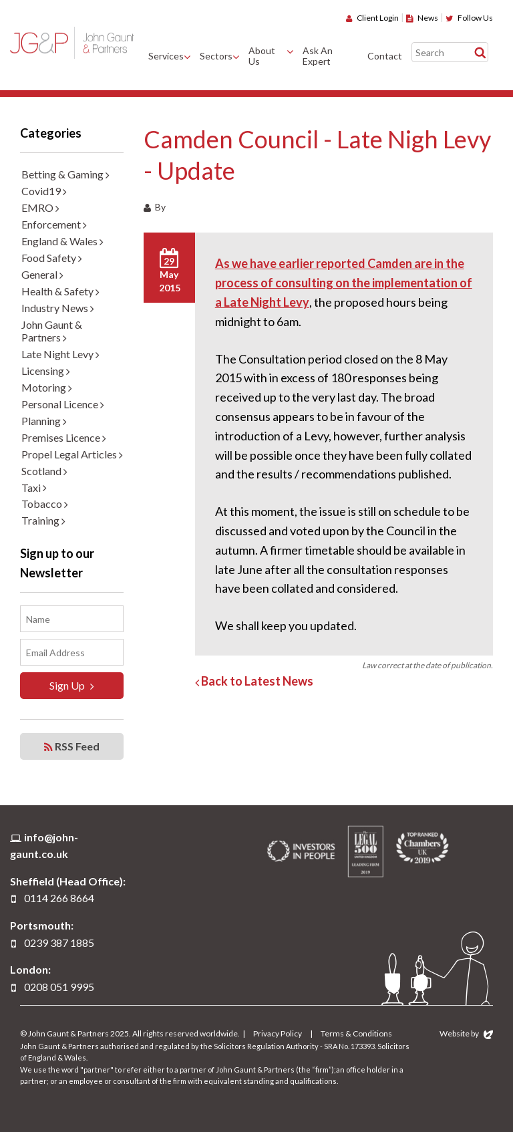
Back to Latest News (254, 681)
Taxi (34, 487)
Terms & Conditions (356, 1033)
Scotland (44, 470)
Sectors (216, 55)
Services (166, 55)
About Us (261, 56)
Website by (466, 1033)
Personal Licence (62, 404)
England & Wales (62, 241)
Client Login (372, 18)
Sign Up (71, 685)
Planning (44, 420)
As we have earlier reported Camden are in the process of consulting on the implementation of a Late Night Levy (343, 282)
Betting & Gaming (65, 174)
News (422, 18)
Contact (384, 55)
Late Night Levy (60, 353)
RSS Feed (72, 746)
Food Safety (51, 257)
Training (43, 520)
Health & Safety (60, 291)
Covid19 (44, 190)
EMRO (40, 207)
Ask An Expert (318, 56)
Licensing (45, 370)
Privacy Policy (277, 1033)
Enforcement (54, 224)
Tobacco (44, 503)
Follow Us (469, 18)
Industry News (57, 307)
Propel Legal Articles (72, 454)
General (42, 274)
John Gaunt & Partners (72, 42)
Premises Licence (63, 437)
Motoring (46, 387)
